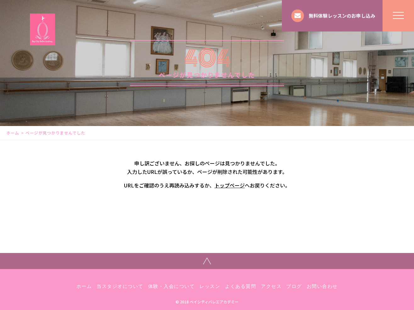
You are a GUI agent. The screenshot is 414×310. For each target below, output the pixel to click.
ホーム (12, 133)
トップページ (230, 185)
